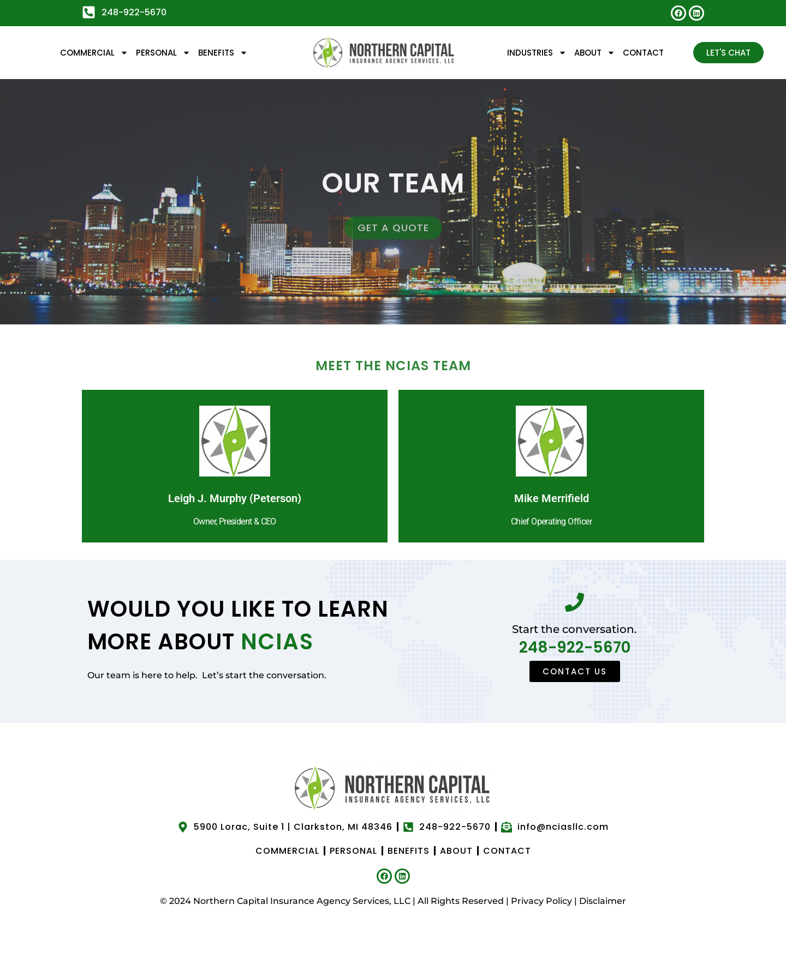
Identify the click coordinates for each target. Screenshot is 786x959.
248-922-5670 (574, 647)
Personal (163, 52)
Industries (537, 52)
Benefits (223, 52)
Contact (643, 52)
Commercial (94, 52)
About (594, 52)
